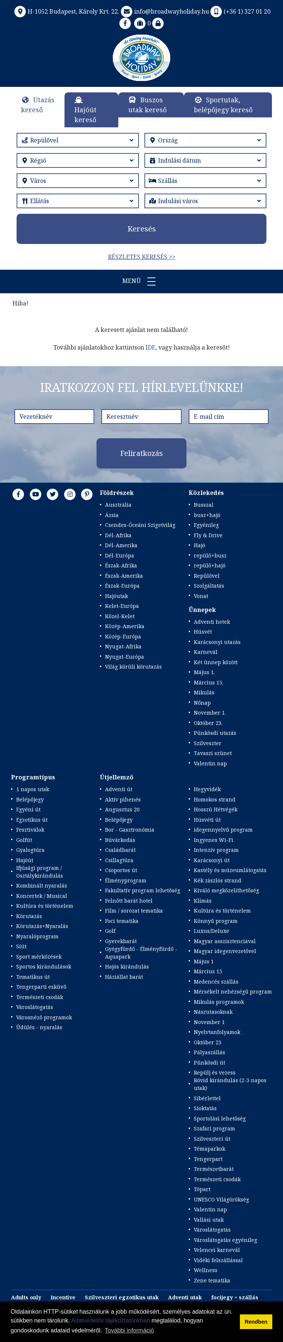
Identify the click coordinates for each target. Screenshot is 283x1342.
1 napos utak (32, 789)
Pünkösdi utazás (215, 732)
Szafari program (214, 1128)
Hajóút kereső (85, 114)
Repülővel (207, 575)
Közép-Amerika (124, 626)
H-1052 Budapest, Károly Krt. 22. (66, 11)
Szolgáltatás (209, 585)
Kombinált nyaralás (41, 885)
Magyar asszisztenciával (225, 941)
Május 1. (204, 672)
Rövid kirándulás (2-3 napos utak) (230, 1084)
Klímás (203, 900)
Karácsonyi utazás (217, 641)
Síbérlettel (207, 1098)
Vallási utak (209, 1219)
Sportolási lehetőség (220, 1118)
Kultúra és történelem (44, 905)
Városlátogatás (34, 1006)
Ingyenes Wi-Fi (213, 839)
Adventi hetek (212, 621)
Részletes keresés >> (141, 257)
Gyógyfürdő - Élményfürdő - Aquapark (141, 952)
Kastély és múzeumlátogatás (230, 870)
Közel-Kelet (119, 616)
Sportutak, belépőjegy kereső (223, 104)
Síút (21, 946)
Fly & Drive (208, 535)
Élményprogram (125, 880)
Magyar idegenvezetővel (225, 951)
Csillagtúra (119, 860)
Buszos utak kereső (147, 104)
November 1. (210, 712)
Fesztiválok (30, 829)
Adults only (26, 1297)
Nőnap (202, 702)
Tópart (202, 1189)
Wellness (205, 1270)
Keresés (141, 229)
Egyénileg (206, 524)
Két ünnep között (216, 662)
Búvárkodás (120, 839)
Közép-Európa (123, 636)
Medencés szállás (216, 981)
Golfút (24, 839)
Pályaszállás (209, 1052)
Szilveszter (207, 743)
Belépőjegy (30, 799)
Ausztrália (118, 504)
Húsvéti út (207, 819)
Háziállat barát (124, 976)
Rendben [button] (256, 1322)
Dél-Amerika (121, 545)
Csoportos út (121, 870)
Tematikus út (33, 976)
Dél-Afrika (118, 535)
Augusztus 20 (122, 809)
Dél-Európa (119, 555)
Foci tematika (122, 920)
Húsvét (203, 631)
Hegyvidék (207, 789)
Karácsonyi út (212, 860)
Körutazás (29, 916)
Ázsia (112, 514)
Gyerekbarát (121, 941)
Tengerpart (208, 1158)
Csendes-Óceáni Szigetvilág (140, 524)
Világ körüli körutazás (133, 666)
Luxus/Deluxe (211, 930)
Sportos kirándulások (43, 966)
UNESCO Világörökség (221, 1199)
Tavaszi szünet (213, 753)
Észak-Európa (122, 585)
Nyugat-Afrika (123, 646)
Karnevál (205, 651)
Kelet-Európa (122, 605)
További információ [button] (129, 1330)
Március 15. (208, 682)
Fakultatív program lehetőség (142, 890)
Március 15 (208, 971)
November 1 (209, 1022)
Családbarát (120, 849)
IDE (151, 347)
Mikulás (204, 692)
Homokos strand (214, 799)
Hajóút (24, 860)
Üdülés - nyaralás (39, 1027)
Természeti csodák (39, 997)
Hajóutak (116, 595)
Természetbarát (214, 1168)
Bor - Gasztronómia (129, 829)
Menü (141, 281)
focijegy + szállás (234, 1297)
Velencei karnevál (217, 1249)
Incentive (63, 1297)
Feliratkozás (141, 453)
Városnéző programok (44, 1017)
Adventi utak (185, 1297)
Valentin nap (210, 763)
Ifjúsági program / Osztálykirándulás (39, 871)
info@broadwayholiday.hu (164, 11)
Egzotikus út (32, 819)
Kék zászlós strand (217, 880)
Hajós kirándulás (127, 966)
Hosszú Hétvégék (215, 809)
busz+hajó (207, 514)
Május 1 (204, 961)
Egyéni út (28, 809)
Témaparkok (209, 1148)
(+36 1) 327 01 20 (239, 11)
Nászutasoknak (213, 1011)
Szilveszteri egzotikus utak (122, 1297)
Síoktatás (205, 1108)
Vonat (201, 595)
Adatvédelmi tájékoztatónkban (110, 1320)
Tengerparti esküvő (41, 986)
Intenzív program (216, 849)
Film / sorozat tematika (134, 910)
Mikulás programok (219, 1001)
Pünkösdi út (209, 1062)
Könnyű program (216, 920)
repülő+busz (210, 555)
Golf (110, 930)
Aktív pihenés (123, 799)
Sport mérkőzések (39, 956)
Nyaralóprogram (37, 936)
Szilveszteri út (212, 1138)
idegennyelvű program (223, 829)
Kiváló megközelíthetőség (226, 890)
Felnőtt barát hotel (129, 900)
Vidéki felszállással (218, 1260)
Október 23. (208, 722)
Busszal (203, 504)
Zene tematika (212, 1280)
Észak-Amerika (124, 575)
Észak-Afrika (121, 565)
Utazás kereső (38, 104)
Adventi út (118, 789)
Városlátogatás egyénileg (225, 1239)
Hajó (199, 545)
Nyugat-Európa (124, 656)
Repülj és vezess (214, 1072)
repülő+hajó (210, 565)
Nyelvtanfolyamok (217, 1031)
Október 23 (207, 1042)
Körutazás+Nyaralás (42, 926)
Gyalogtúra (30, 849)
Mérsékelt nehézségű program (233, 991)
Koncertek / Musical (41, 895)
